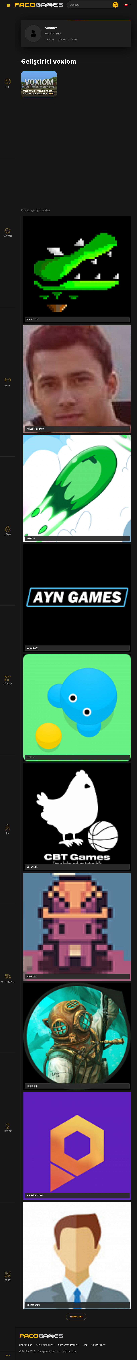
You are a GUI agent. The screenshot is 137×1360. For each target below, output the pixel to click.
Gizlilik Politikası (45, 1344)
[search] (115, 5)
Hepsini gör (76, 1316)
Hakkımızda (25, 1344)
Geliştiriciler (98, 1344)
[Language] (128, 4)
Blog (85, 1344)
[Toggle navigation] (8, 5)
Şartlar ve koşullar (68, 1344)
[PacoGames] (41, 1336)
